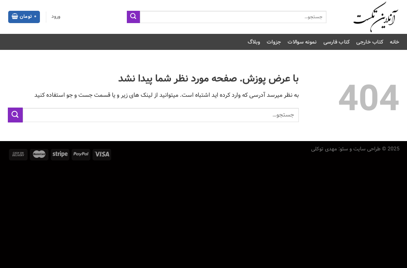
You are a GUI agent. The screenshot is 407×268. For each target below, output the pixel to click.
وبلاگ (254, 42)
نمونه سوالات (302, 42)
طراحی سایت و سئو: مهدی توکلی (346, 149)
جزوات (274, 42)
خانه (394, 42)
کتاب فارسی (336, 42)
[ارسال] (133, 17)
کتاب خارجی (369, 42)
